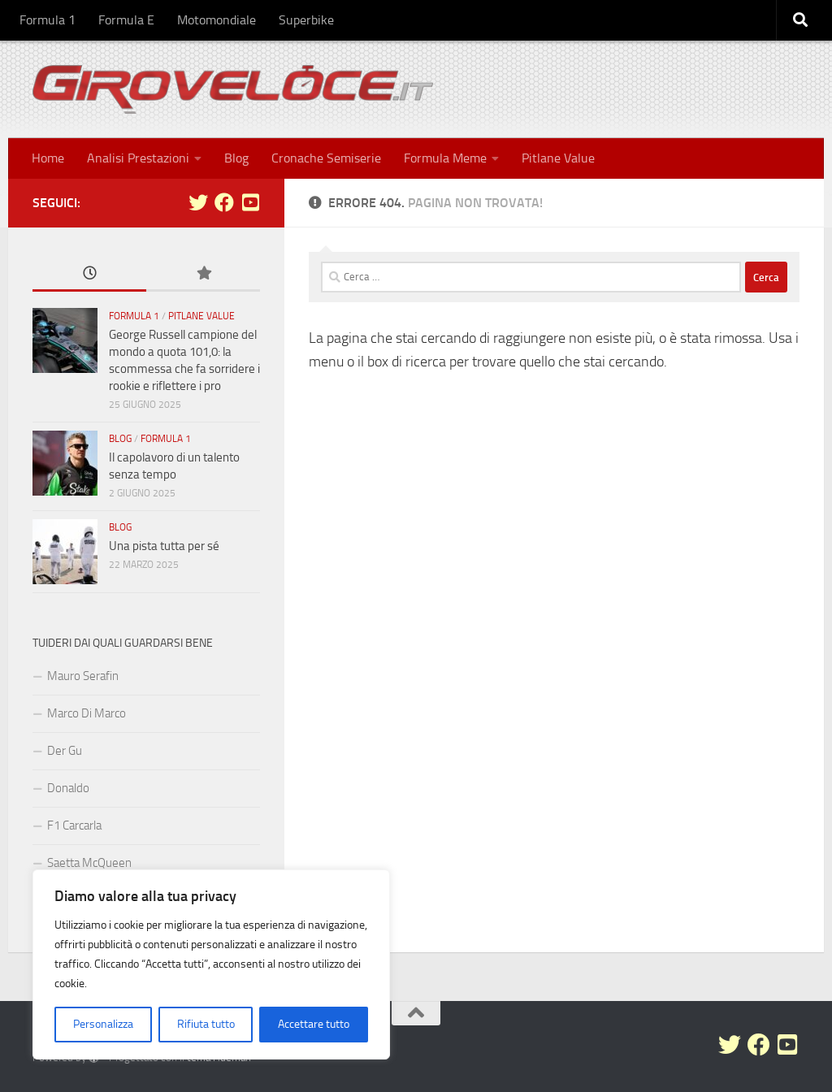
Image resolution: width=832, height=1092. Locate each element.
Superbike (306, 20)
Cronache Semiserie (326, 158)
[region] (211, 964)
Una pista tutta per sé (164, 546)
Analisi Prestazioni (138, 158)
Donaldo (68, 788)
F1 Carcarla (74, 825)
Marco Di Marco (86, 713)
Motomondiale (216, 20)
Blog (236, 158)
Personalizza (103, 1024)
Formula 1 (48, 20)
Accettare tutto (313, 1024)
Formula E (126, 20)
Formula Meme (445, 158)
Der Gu (64, 750)
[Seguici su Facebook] (224, 202)
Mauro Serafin (83, 676)
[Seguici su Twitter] (198, 202)
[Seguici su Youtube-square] (250, 202)
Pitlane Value (558, 158)
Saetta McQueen (89, 863)
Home (48, 158)
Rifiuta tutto (206, 1024)
